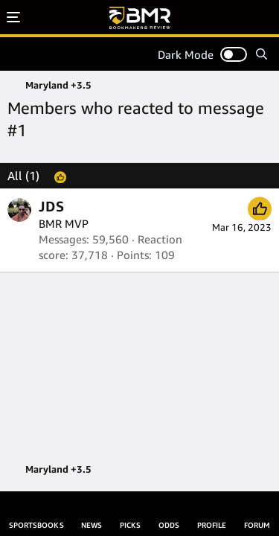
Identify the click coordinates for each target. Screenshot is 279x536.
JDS (51, 206)
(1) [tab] (23, 175)
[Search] (261, 54)
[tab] (81, 175)
